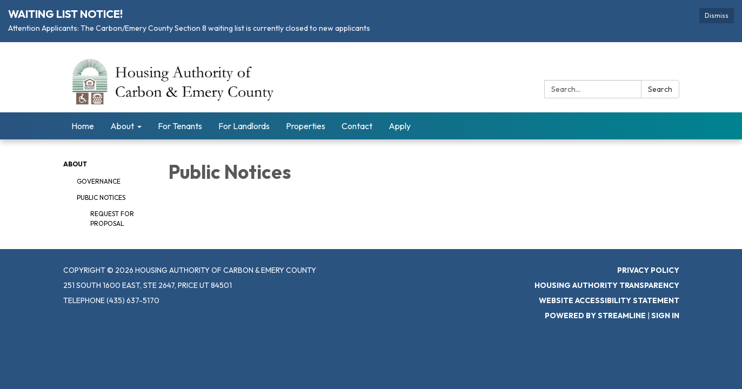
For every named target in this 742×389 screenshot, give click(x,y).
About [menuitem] (122, 125)
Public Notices (101, 197)
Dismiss (716, 15)
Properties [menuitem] (305, 125)
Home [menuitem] (82, 125)
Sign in (665, 315)
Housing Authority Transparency (606, 285)
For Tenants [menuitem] (180, 125)
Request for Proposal (112, 218)
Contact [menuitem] (357, 125)
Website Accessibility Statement (609, 300)
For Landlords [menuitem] (244, 125)
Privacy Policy (648, 270)
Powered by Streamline (595, 315)
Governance (99, 181)
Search (660, 89)
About (75, 164)
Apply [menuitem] (400, 125)
